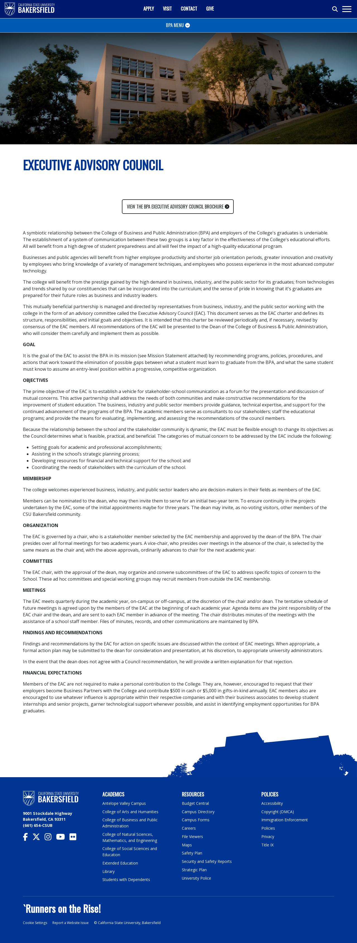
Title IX (267, 844)
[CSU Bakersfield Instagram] (50, 838)
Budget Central (196, 803)
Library (108, 870)
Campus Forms (196, 819)
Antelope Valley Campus (124, 803)
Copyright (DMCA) (278, 811)
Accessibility (272, 803)
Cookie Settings (36, 922)
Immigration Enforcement (285, 819)
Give (210, 8)
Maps (187, 844)
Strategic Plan (195, 869)
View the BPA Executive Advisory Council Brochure (175, 206)
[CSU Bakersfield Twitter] (38, 838)
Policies (268, 828)
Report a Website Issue (73, 922)
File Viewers (192, 836)
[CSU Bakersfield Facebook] (27, 838)
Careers (189, 828)
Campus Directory (198, 811)
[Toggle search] (335, 9)
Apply (148, 8)
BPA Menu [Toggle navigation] (175, 24)
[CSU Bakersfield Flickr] (75, 838)
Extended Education (121, 862)
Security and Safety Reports (207, 861)
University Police (197, 877)
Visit (167, 8)
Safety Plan (192, 852)
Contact (189, 8)
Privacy (267, 836)
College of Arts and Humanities (131, 811)
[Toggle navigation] (347, 9)
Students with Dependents (127, 879)
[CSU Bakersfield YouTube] (62, 838)
